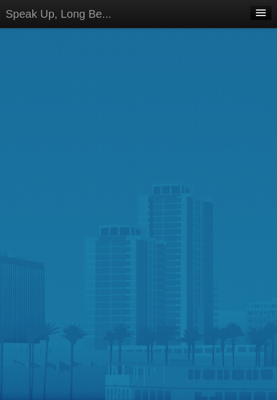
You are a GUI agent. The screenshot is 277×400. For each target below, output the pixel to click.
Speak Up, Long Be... (58, 14)
